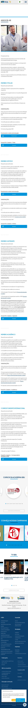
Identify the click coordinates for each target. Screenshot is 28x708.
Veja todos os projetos (14, 510)
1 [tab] (6, 503)
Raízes (7, 626)
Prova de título (10, 628)
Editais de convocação (12, 651)
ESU (7, 638)
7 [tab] (15, 503)
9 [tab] (18, 503)
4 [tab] (10, 503)
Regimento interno (10, 645)
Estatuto (8, 647)
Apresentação (9, 620)
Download (14, 136)
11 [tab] (21, 503)
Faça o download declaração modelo (16, 375)
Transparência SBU (10, 649)
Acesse (14, 145)
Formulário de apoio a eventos (11, 654)
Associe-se (9, 631)
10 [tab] (19, 503)
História (8, 622)
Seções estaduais (10, 635)
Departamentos (10, 640)
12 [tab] (22, 503)
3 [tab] (9, 503)
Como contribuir (10, 629)
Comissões (9, 642)
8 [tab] (16, 503)
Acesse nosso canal (14, 590)
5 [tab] (12, 503)
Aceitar (14, 700)
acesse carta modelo (20, 216)
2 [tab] (7, 503)
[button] (20, 2)
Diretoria (8, 633)
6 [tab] (13, 503)
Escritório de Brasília (11, 637)
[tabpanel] (14, 491)
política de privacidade (13, 694)
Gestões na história (11, 624)
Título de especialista (11, 644)
